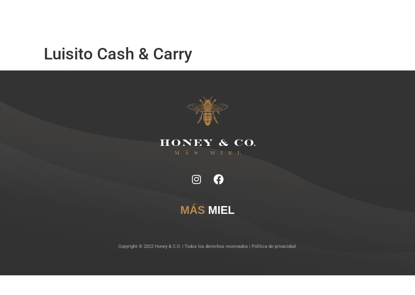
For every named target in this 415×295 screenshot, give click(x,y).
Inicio (131, 16)
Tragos (189, 16)
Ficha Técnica (167, 16)
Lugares (206, 16)
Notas (145, 16)
